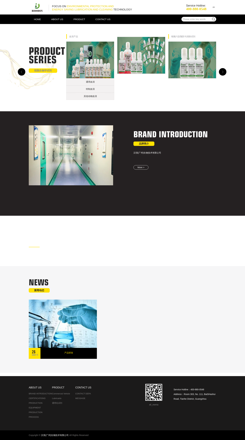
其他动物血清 (90, 96)
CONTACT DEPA (83, 393)
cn (214, 7)
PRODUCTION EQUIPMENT (35, 405)
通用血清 (90, 82)
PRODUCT (79, 19)
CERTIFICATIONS (37, 398)
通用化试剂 (57, 403)
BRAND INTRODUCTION (40, 393)
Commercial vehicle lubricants (61, 395)
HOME (37, 19)
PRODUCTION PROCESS (35, 414)
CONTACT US (102, 19)
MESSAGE (80, 398)
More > (141, 167)
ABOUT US (57, 19)
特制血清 (90, 89)
